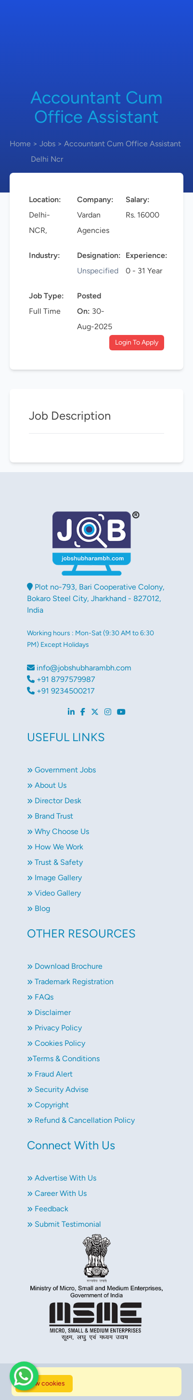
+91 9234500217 (61, 690)
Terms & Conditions (63, 1058)
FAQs (40, 997)
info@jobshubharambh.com (79, 667)
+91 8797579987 (61, 679)
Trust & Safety (55, 862)
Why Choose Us (58, 831)
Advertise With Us (61, 1177)
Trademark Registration (70, 981)
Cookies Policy (56, 1043)
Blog (38, 908)
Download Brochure (65, 966)
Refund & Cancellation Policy (81, 1120)
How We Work (55, 846)
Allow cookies (44, 1383)
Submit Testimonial (64, 1224)
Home (20, 143)
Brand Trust (50, 816)
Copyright (48, 1104)
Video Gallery (54, 893)
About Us (46, 785)
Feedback (47, 1208)
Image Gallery (54, 877)
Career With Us (57, 1193)
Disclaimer (49, 1012)
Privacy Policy (54, 1027)
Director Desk (54, 800)
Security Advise (58, 1089)
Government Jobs (61, 769)
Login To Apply (136, 342)
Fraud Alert (50, 1074)
